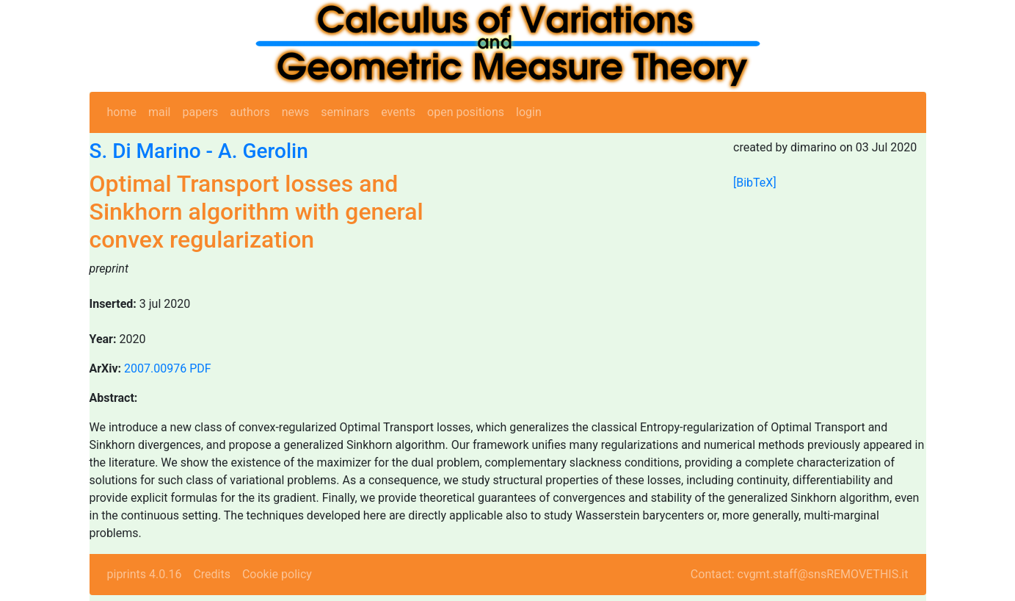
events (398, 112)
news (296, 112)
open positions (465, 112)
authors (249, 112)
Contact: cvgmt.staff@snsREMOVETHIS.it (800, 574)
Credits (211, 574)
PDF (200, 368)
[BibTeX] (754, 183)
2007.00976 (155, 368)
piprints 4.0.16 (144, 574)
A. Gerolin (263, 151)
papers (200, 112)
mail (159, 112)
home (122, 112)
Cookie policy (277, 574)
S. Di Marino (145, 151)
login (529, 112)
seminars (345, 112)
